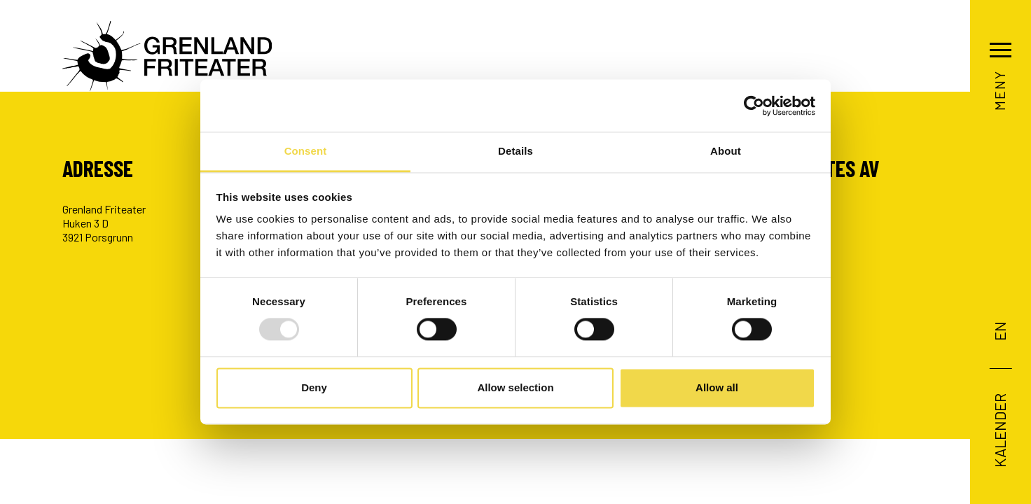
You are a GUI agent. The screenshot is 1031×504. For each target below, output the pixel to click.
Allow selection (515, 387)
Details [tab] (515, 151)
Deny (314, 387)
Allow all (717, 387)
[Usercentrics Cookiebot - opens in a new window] (754, 105)
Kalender (999, 430)
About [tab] (725, 151)
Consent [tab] (305, 151)
